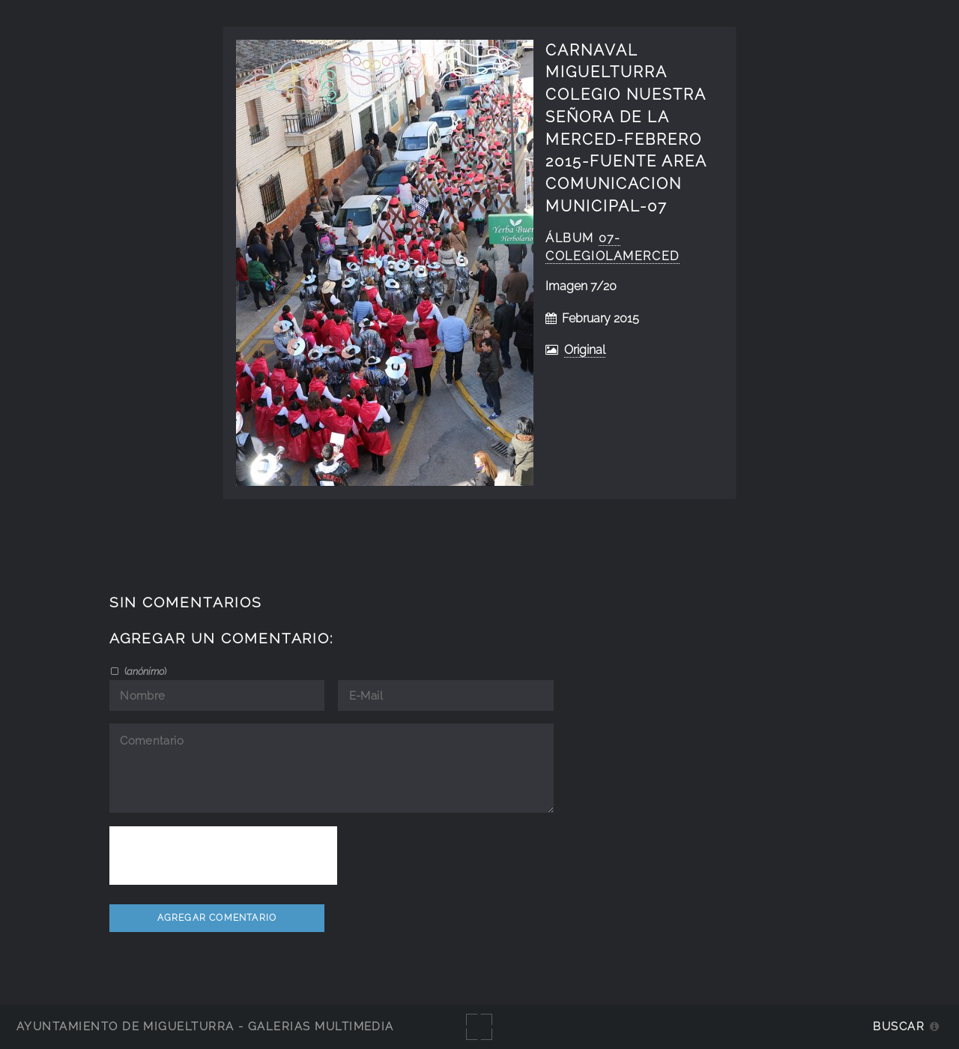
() (144, 671)
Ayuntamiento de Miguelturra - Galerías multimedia (205, 1026)
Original (584, 350)
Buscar (899, 1026)
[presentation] (223, 855)
